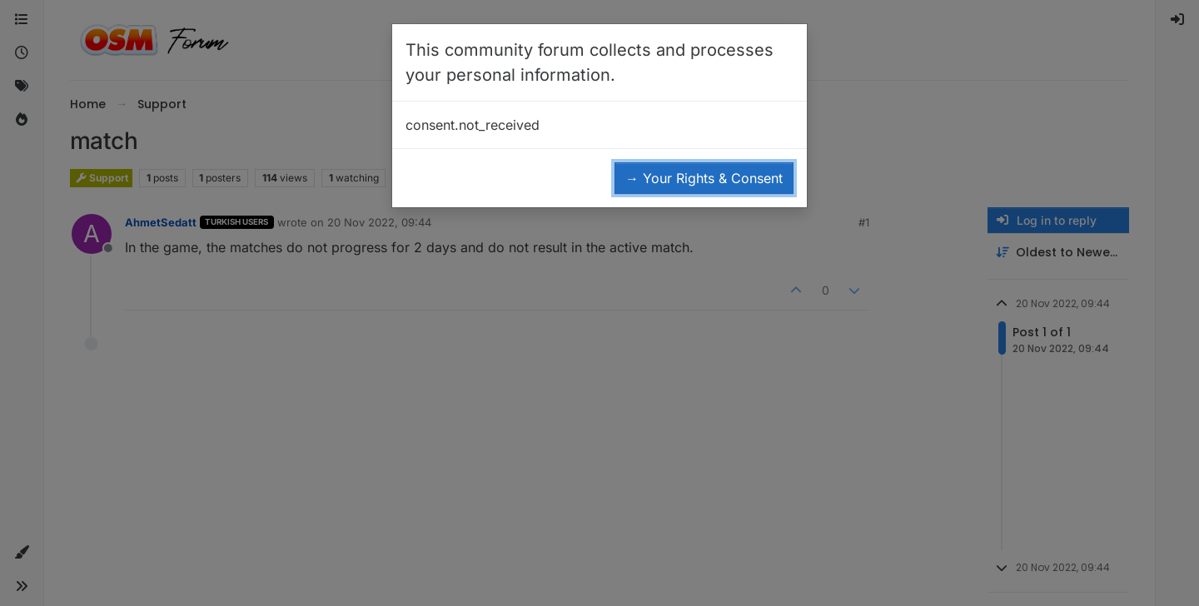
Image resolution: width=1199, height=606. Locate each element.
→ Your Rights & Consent (704, 178)
